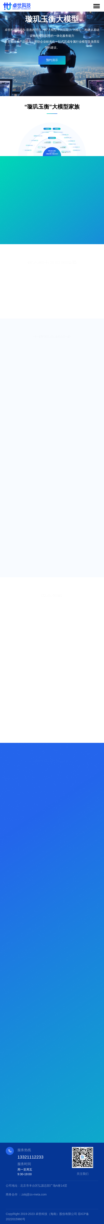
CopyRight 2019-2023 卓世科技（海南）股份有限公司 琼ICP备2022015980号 (47, 1216)
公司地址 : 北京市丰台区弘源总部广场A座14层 (36, 1185)
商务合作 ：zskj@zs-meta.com (26, 1194)
